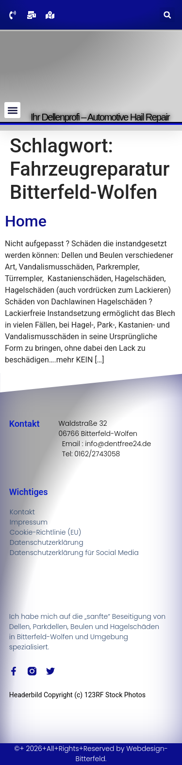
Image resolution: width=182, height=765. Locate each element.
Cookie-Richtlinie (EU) (46, 532)
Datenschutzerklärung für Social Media (74, 552)
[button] (167, 14)
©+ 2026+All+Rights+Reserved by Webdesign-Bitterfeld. (91, 754)
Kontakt (22, 512)
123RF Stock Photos (115, 695)
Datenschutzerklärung (46, 542)
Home (26, 221)
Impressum (29, 522)
